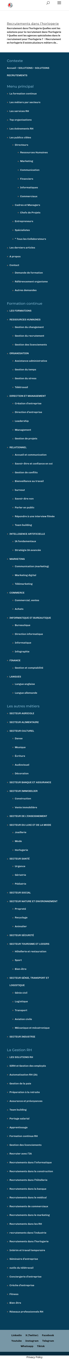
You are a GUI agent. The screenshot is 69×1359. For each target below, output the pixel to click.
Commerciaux (29, 196)
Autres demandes (26, 290)
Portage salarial (19, 1118)
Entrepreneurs (24, 221)
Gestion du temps (25, 369)
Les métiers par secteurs (25, 102)
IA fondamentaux (25, 541)
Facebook (48, 1335)
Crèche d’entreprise (22, 1285)
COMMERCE (17, 592)
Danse (19, 738)
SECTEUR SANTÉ (20, 858)
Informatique (23, 642)
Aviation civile (23, 1019)
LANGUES (15, 676)
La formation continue (23, 93)
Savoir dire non (24, 498)
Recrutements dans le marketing (30, 1215)
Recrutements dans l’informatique (31, 1162)
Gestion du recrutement (29, 335)
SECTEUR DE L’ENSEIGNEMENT (28, 816)
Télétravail (21, 387)
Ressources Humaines (34, 152)
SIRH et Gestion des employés (28, 1065)
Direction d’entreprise (28, 412)
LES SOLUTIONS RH (21, 1057)
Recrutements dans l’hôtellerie (28, 1180)
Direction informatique (29, 634)
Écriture (20, 756)
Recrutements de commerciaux (29, 1206)
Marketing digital (25, 575)
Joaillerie (20, 832)
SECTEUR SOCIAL (20, 892)
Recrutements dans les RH (26, 1223)
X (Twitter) (31, 1335)
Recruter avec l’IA (21, 1153)
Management (23, 429)
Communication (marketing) (32, 566)
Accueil (11, 68)
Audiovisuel (22, 764)
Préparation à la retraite (25, 1092)
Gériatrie (20, 874)
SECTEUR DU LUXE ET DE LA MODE (30, 825)
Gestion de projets (26, 438)
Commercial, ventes (27, 600)
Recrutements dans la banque (28, 1188)
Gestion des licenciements (31, 344)
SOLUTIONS (25, 68)
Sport (18, 960)
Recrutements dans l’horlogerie (33, 23)
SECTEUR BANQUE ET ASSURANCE (30, 782)
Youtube (16, 1340)
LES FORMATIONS (20, 310)
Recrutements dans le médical (28, 1197)
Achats (19, 609)
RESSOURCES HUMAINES (25, 319)
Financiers (26, 178)
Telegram (48, 1340)
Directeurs (21, 144)
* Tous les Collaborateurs (30, 239)
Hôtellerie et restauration (30, 951)
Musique (20, 747)
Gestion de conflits (26, 472)
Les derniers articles (22, 247)
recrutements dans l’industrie (28, 1232)
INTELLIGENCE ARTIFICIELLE (27, 533)
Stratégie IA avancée (28, 550)
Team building (23, 525)
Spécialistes (22, 230)
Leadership (22, 421)
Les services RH (19, 111)
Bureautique (22, 625)
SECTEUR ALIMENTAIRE (24, 722)
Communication (30, 170)
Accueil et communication (31, 454)
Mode (18, 841)
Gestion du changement (29, 327)
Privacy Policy (34, 1357)
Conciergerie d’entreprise (26, 1276)
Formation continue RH (24, 1136)
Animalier (21, 926)
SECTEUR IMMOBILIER (24, 791)
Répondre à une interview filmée (35, 516)
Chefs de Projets (30, 212)
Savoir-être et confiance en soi (34, 463)
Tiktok (41, 1346)
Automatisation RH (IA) (24, 1074)
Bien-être (20, 969)
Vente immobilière (26, 807)
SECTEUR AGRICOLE (22, 713)
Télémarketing (24, 583)
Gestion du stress (26, 378)
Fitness (14, 1294)
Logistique (21, 1001)
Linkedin (16, 1335)
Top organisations (21, 119)
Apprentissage (19, 1127)
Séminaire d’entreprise (24, 1259)
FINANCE (15, 660)
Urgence (20, 866)
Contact (14, 265)
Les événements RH (21, 128)
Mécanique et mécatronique (32, 1027)
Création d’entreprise (28, 403)
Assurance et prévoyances (26, 1101)
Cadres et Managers (27, 205)
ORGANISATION (19, 353)
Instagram (32, 1340)
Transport (21, 1010)
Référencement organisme (31, 281)
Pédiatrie (20, 883)
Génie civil (21, 992)
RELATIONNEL (18, 447)
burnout (20, 490)
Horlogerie (21, 850)
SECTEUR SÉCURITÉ (22, 935)
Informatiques (29, 187)
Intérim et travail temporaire (27, 1250)
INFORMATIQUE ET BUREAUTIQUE (30, 617)
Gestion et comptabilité (29, 667)
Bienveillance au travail (29, 481)
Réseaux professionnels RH (26, 1311)
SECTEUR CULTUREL (22, 730)
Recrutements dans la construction (31, 1171)
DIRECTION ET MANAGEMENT (28, 395)
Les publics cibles (20, 137)
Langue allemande (26, 692)
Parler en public (24, 507)
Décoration (22, 773)
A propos (15, 256)
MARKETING (17, 559)
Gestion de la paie (20, 1083)
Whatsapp (27, 1346)
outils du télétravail (21, 1267)
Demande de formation (29, 272)
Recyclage (21, 917)
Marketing (26, 161)
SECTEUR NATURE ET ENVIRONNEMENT (34, 901)
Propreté (20, 908)
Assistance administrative (31, 360)
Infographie (22, 651)
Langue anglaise (25, 684)
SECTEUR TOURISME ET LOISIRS (29, 943)
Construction (23, 798)
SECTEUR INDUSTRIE (22, 1036)
